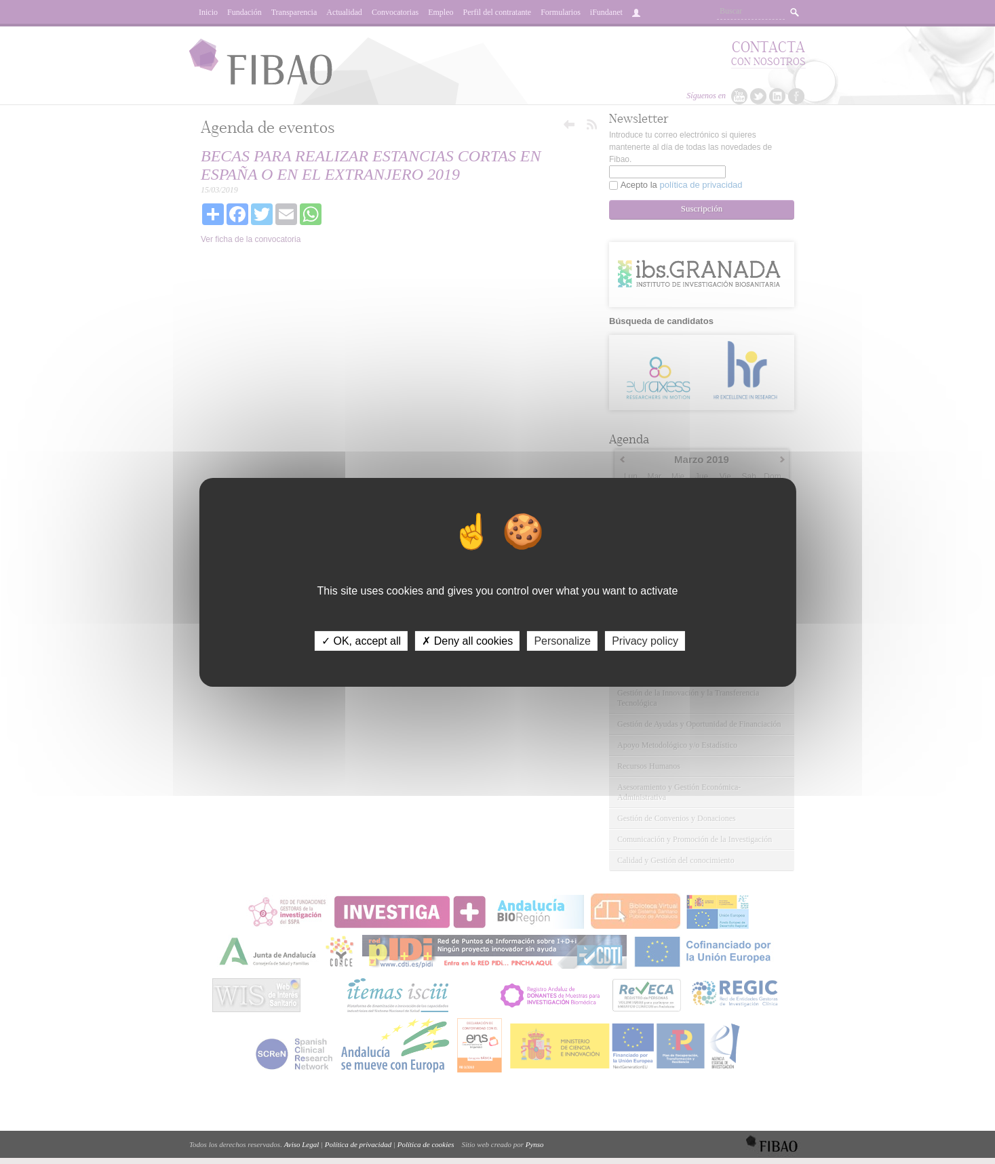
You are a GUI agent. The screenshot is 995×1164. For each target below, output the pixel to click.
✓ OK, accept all (361, 640)
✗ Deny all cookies (467, 640)
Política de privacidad (358, 1144)
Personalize (562, 640)
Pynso (535, 1144)
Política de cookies (425, 1144)
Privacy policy (645, 640)
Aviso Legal (301, 1144)
